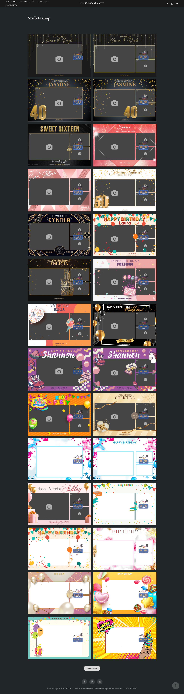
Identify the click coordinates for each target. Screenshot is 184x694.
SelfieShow (11, 5)
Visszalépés (92, 668)
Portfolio (10, 1)
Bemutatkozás (27, 1)
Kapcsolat (43, 1)
